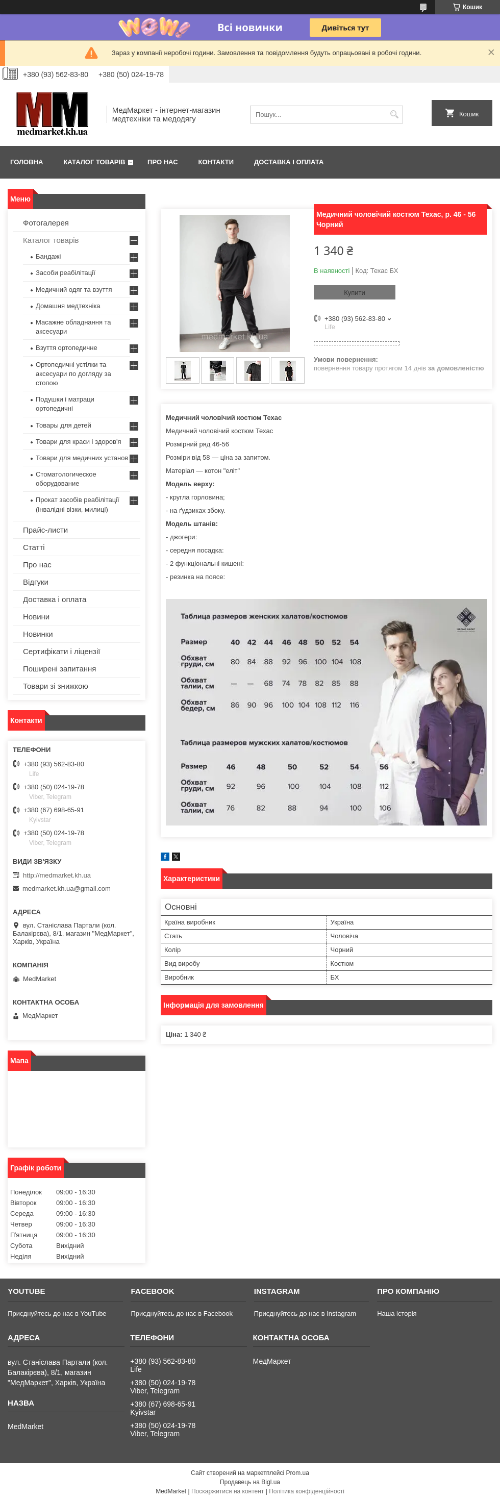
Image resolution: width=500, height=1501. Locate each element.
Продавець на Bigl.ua (250, 1482)
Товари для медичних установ (82, 458)
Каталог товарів (94, 162)
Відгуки (35, 582)
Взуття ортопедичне (66, 348)
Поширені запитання (59, 668)
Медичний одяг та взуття (74, 289)
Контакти (216, 162)
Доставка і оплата (288, 162)
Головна (26, 162)
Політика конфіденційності (306, 1491)
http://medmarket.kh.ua (57, 875)
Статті (34, 547)
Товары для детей (63, 425)
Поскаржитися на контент (227, 1491)
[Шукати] (394, 114)
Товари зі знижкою (55, 686)
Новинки (38, 634)
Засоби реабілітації (65, 273)
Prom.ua (297, 1473)
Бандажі (48, 256)
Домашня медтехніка (68, 306)
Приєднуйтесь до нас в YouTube (57, 1313)
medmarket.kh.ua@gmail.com (66, 888)
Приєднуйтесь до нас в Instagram (305, 1313)
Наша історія (396, 1313)
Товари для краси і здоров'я (78, 441)
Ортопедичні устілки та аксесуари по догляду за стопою (73, 374)
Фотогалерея (46, 222)
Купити (354, 292)
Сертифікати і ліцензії (61, 651)
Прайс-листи (45, 530)
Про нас (162, 162)
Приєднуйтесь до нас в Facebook (181, 1313)
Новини (36, 616)
